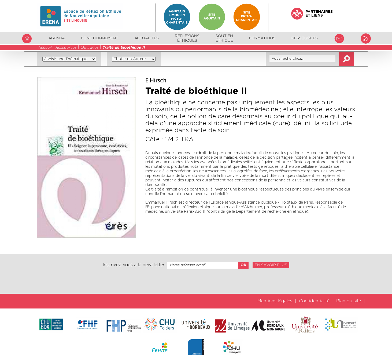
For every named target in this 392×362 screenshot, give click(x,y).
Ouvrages (89, 47)
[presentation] (196, 281)
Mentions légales (274, 301)
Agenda (56, 38)
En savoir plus (271, 265)
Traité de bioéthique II (123, 47)
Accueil (44, 47)
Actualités (146, 38)
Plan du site (348, 301)
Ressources (65, 47)
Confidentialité (314, 301)
